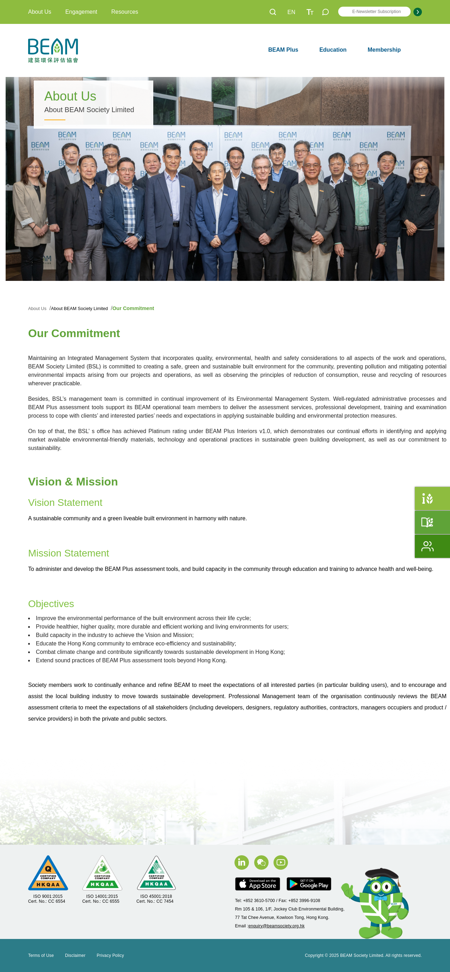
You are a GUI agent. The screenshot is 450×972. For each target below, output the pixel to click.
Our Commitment (143, 308)
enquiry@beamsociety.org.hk (276, 925)
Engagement (81, 12)
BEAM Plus (283, 50)
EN (292, 12)
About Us (39, 12)
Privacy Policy (110, 955)
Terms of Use (41, 955)
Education (332, 50)
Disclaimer (75, 955)
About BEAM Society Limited (85, 308)
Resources (124, 12)
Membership (384, 50)
